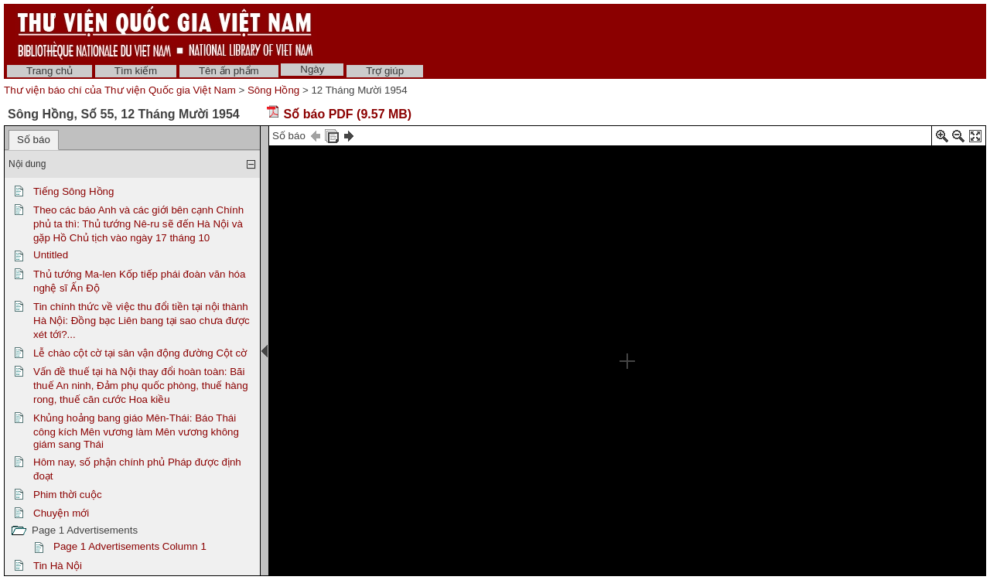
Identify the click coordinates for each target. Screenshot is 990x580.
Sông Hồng (273, 90)
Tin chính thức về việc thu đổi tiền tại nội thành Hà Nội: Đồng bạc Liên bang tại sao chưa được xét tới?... (141, 320)
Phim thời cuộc (67, 494)
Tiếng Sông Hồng (73, 191)
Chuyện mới (61, 513)
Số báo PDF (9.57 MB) (338, 114)
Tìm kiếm (135, 71)
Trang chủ (49, 71)
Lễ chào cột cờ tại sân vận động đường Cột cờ (140, 353)
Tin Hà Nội (57, 565)
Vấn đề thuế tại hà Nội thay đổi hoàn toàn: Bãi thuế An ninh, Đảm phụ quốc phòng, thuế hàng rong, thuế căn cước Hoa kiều (140, 385)
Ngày (312, 69)
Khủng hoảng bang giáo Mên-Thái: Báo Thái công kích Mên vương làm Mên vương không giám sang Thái (136, 431)
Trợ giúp (385, 71)
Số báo (33, 139)
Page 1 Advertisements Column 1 (130, 546)
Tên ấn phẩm (229, 71)
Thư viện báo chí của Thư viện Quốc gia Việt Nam (120, 90)
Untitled (50, 255)
